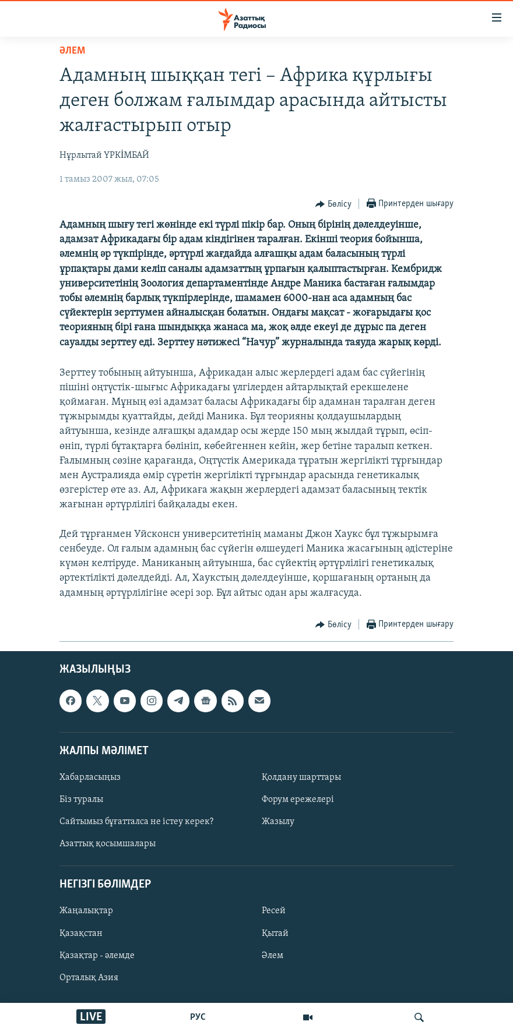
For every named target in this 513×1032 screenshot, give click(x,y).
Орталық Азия (88, 977)
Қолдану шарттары (301, 777)
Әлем (272, 955)
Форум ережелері (298, 799)
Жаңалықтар (86, 911)
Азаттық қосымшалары (107, 844)
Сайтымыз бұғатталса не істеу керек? (136, 821)
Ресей (274, 911)
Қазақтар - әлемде (97, 955)
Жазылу (278, 821)
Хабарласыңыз (90, 777)
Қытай (275, 933)
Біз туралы (81, 799)
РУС (198, 1017)
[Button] (333, 204)
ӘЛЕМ (72, 50)
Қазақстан (81, 933)
